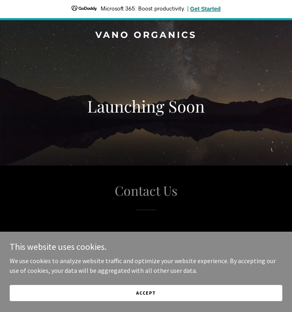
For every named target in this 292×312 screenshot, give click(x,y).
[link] (146, 35)
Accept (145, 293)
